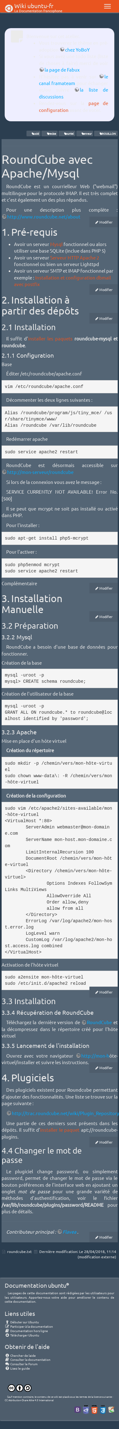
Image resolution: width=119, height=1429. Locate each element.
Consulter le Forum (21, 1363)
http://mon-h (95, 1056)
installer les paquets (50, 338)
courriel (67, 133)
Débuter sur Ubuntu (22, 1322)
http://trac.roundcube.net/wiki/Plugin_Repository (65, 1113)
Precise (49, 133)
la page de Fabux (62, 70)
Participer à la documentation (29, 1326)
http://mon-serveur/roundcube (40, 472)
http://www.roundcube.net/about (43, 216)
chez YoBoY (77, 50)
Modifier (105, 221)
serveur (85, 133)
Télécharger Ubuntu (22, 1335)
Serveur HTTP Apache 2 (74, 257)
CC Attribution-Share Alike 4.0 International (29, 1400)
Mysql (56, 244)
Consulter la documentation (27, 1359)
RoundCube (99, 1022)
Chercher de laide (20, 1355)
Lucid (33, 133)
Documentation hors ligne (26, 1330)
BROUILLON (106, 133)
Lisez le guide (17, 1368)
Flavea (70, 1232)
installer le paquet (59, 1130)
